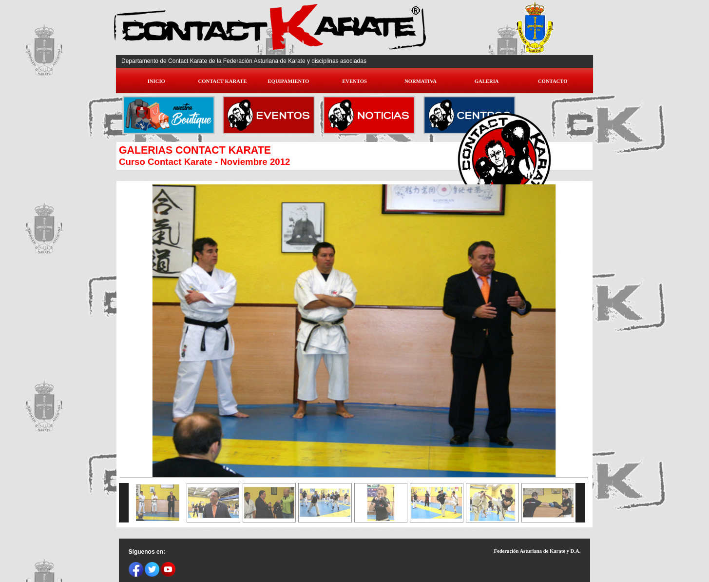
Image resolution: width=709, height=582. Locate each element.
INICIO (156, 81)
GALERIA (487, 81)
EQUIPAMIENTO (288, 81)
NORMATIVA (420, 81)
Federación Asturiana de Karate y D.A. (537, 551)
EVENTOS (354, 81)
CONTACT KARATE (222, 81)
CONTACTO (553, 81)
